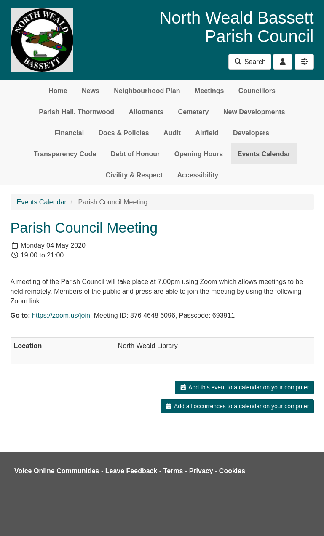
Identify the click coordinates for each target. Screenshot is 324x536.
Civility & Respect (134, 175)
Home (57, 90)
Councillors (257, 90)
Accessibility (197, 175)
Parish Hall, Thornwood (76, 111)
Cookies (232, 470)
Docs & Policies (124, 133)
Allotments (146, 111)
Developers (251, 133)
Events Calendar (264, 154)
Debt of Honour (135, 154)
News (90, 90)
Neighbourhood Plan (147, 90)
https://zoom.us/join (61, 315)
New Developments (254, 111)
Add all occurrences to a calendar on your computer (237, 406)
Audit (172, 133)
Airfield (206, 133)
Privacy (201, 470)
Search (249, 61)
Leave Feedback (131, 470)
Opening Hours (198, 154)
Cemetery (193, 111)
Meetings (209, 90)
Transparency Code (65, 154)
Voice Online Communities (56, 470)
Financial (69, 133)
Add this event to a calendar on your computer (244, 387)
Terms (173, 470)
